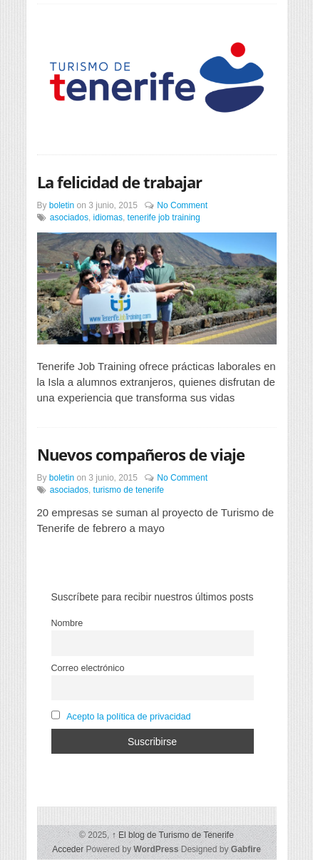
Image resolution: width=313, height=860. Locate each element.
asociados (69, 217)
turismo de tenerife (128, 490)
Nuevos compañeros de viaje (141, 454)
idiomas (108, 217)
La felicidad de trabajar (119, 182)
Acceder (67, 849)
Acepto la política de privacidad (128, 717)
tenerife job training (164, 217)
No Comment (182, 205)
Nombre (67, 623)
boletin (61, 205)
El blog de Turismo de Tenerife (173, 835)
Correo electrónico (88, 668)
